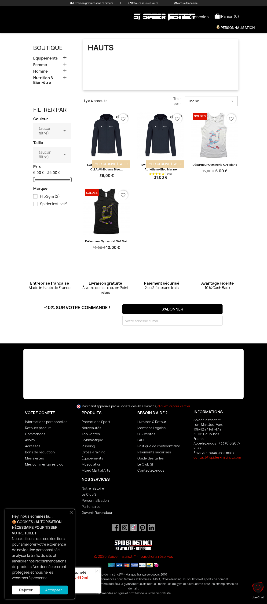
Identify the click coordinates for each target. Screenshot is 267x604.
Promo (73, 27)
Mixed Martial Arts (96, 470)
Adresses (32, 446)
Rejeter (26, 590)
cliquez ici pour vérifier (173, 406)
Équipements (145, 27)
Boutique (48, 48)
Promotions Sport (96, 422)
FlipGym (50, 196)
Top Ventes (91, 434)
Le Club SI (145, 464)
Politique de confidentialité (158, 446)
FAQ (140, 440)
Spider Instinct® (55, 204)
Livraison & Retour (151, 422)
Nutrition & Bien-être (187, 27)
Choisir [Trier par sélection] (211, 101)
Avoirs (30, 440)
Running (88, 446)
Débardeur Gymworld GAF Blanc (215, 165)
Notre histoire (93, 488)
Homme (117, 27)
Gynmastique (92, 440)
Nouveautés (91, 428)
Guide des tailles (150, 458)
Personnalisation (237, 27)
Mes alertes (34, 458)
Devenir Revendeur (97, 512)
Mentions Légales (151, 428)
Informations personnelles (46, 422)
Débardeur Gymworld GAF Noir (106, 241)
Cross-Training (94, 452)
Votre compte (40, 412)
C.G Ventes (146, 434)
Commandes (35, 434)
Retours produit (38, 428)
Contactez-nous (150, 470)
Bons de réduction (40, 452)
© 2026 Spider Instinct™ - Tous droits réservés (133, 556)
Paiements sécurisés (154, 452)
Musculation (91, 464)
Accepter (53, 590)
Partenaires (91, 506)
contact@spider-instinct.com (217, 457)
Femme (95, 27)
